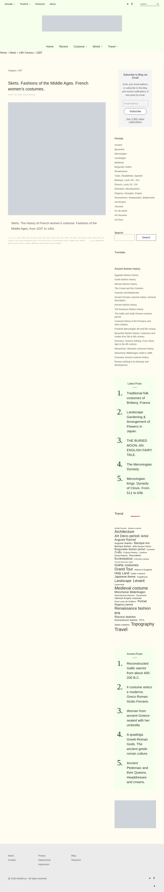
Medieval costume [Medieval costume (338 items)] (131, 588)
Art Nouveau (121, 215)
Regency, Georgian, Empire (128, 193)
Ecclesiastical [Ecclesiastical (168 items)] (123, 558)
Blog (73, 855)
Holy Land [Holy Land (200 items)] (122, 573)
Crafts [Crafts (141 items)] (118, 552)
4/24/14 (10, 95)
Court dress (42, 240)
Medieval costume (38, 243)
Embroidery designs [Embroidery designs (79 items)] (141, 559)
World (96, 46)
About (53, 4)
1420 (89, 238)
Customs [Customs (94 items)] (143, 552)
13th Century (82, 238)
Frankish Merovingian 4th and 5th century (135, 329)
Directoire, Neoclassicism (127, 189)
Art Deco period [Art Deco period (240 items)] (127, 536)
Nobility (82, 240)
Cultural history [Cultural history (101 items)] (130, 552)
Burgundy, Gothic (123, 167)
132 (31, 238)
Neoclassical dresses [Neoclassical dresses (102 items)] (125, 595)
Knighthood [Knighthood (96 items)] (142, 577)
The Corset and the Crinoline (129, 288)
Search (119, 232)
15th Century (19, 240)
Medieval (119, 162)
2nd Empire (120, 202)
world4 (19, 95)
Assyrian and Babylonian (127, 292)
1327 (44, 238)
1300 (27, 238)
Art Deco (119, 219)
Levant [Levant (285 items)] (139, 580)
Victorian (119, 206)
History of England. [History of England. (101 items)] (143, 569)
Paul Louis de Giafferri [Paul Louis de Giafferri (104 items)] (125, 601)
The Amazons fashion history (129, 309)
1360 (66, 238)
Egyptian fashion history (126, 275)
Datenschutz (44, 860)
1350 (61, 238)
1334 (53, 238)
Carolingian (120, 158)
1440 (93, 238)
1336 (57, 238)
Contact (12, 860)
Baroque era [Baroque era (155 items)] (141, 543)
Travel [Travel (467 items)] (121, 629)
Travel (111, 46)
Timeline (24, 4)
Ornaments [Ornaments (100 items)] (141, 595)
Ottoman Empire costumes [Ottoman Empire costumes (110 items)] (128, 598)
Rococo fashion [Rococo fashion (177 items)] (125, 616)
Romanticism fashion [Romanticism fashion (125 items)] (126, 620)
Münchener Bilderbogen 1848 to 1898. (134, 353)
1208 (18, 238)
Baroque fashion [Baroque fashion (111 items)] (123, 546)
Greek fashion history (125, 279)
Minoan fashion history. (126, 284)
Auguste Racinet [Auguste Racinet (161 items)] (125, 539)
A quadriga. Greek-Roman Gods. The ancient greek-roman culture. (137, 744)
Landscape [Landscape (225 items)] (123, 581)
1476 (98, 238)
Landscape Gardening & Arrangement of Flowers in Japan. (138, 421)
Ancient (118, 145)
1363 (70, 238)
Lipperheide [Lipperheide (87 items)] (119, 584)
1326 (39, 238)
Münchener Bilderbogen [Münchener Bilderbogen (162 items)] (130, 592)
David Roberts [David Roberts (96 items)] (121, 555)
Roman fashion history (126, 304)
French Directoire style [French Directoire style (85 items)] (124, 562)
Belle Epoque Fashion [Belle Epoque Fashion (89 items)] (142, 546)
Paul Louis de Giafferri (53, 243)
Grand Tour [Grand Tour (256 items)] (124, 569)
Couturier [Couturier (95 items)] (150, 549)
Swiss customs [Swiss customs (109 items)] (122, 624)
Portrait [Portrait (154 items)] (142, 601)
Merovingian (121, 153)
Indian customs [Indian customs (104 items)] (138, 573)
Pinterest (127, 4)
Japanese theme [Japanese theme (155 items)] (125, 576)
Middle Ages (74, 240)
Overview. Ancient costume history (132, 357)
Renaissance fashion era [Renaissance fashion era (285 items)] (133, 610)
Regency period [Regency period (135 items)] (124, 604)
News (13, 52)
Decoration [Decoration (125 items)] (135, 555)
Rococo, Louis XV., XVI (126, 184)
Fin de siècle (121, 211)
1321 (35, 238)
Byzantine (119, 149)
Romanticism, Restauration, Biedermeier (135, 197)
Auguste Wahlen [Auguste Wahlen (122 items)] (123, 543)
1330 (48, 238)
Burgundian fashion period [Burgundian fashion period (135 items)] (130, 549)
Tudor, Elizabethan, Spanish (129, 175)
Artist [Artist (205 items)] (144, 536)
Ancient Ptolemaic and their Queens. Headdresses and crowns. (137, 772)
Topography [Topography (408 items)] (142, 624)
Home (49, 46)
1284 (23, 238)
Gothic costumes (25, 243)
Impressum (43, 864)
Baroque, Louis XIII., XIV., (127, 180)
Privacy (41, 855)
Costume (79, 46)
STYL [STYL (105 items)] (142, 620)
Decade (8, 4)
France (49, 240)
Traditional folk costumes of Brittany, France (138, 397)
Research (40, 4)
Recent (63, 46)
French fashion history (61, 240)
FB (131, 4)
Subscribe (135, 111)
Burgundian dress (31, 240)
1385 (75, 238)
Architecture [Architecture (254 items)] (124, 532)
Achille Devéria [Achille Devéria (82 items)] (120, 528)
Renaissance (121, 171)
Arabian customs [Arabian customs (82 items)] (134, 528)
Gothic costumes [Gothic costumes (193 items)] (127, 565)
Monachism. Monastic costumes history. (134, 348)
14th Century (26, 52)
